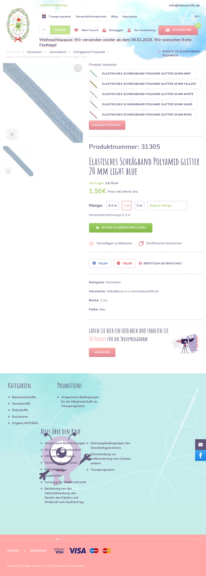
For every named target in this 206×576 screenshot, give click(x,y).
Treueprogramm (56, 16)
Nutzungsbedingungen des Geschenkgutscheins (110, 445)
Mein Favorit (86, 30)
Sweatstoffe (21, 404)
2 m (139, 205)
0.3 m (112, 205)
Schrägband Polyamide (89, 52)
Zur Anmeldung (141, 30)
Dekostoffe (20, 410)
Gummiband (58, 52)
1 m (127, 205)
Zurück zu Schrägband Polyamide (181, 53)
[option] (43, 103)
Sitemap (13, 551)
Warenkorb (178, 30)
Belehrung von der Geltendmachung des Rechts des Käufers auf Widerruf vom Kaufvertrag (64, 495)
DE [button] (196, 16)
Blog (114, 16)
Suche (60, 30)
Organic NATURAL (25, 423)
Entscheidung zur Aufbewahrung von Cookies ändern (111, 458)
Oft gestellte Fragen (60, 456)
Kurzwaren (35, 52)
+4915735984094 (53, 5)
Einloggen (112, 30)
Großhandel (53, 476)
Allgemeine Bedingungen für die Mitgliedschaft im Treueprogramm (80, 401)
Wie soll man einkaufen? (63, 450)
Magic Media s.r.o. (34, 566)
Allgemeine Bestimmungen (65, 443)
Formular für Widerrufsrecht (65, 482)
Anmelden (102, 352)
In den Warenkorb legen (121, 227)
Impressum (130, 16)
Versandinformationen (91, 16)
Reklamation (54, 469)
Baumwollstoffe (24, 397)
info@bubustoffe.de (184, 5)
